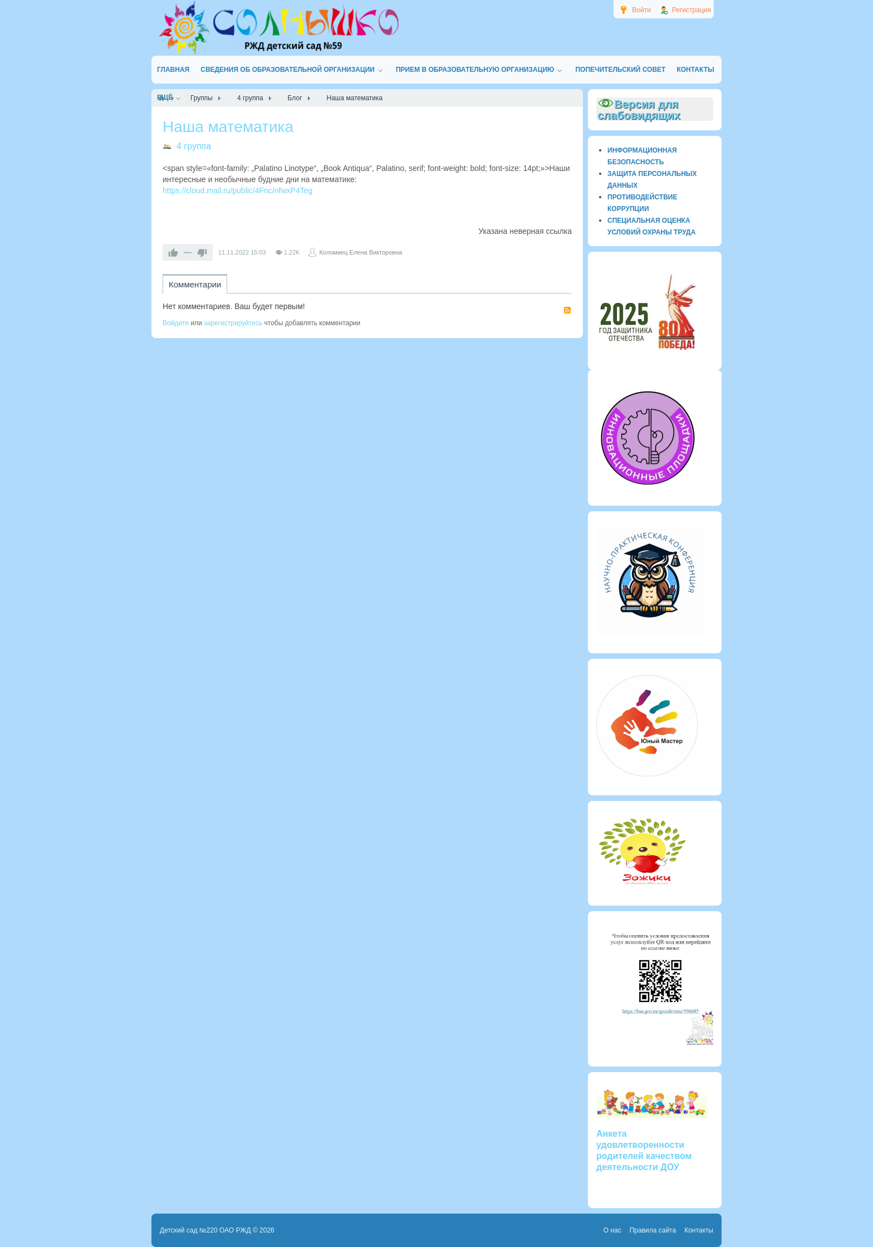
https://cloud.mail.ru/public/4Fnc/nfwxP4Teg (237, 190)
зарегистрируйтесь (233, 323)
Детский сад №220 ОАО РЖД (205, 1230)
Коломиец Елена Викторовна (360, 252)
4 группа (193, 146)
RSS (567, 310)
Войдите (176, 323)
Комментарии (195, 284)
